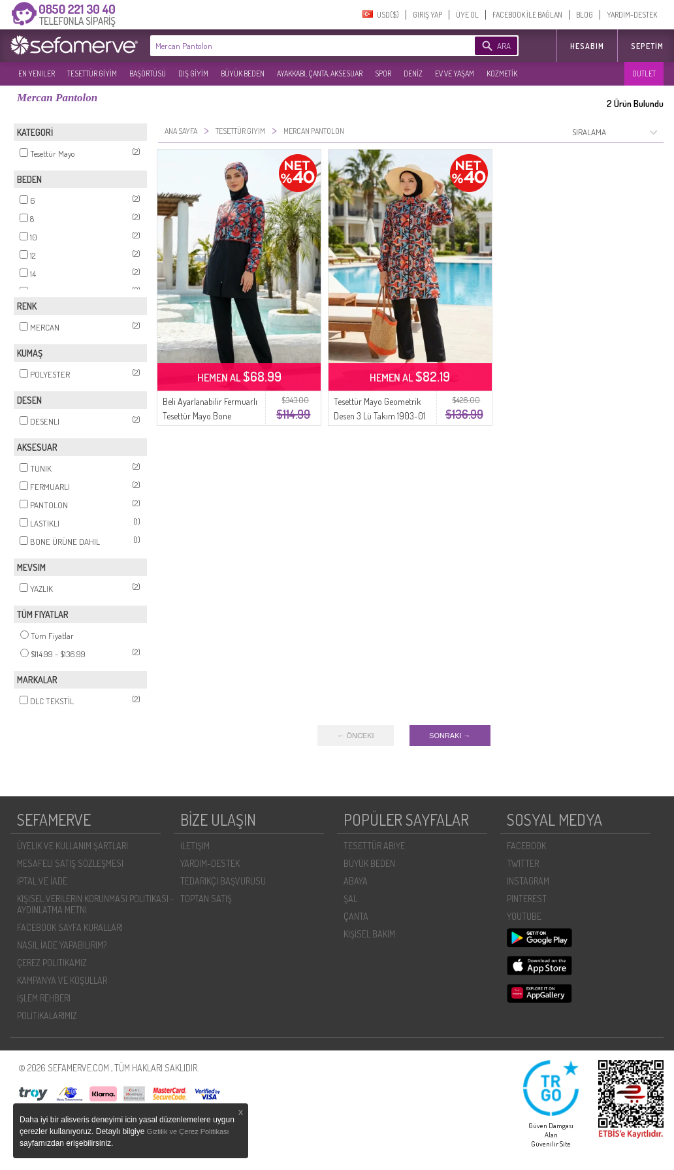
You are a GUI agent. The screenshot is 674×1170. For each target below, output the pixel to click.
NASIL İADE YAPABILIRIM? (61, 945)
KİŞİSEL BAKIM (369, 933)
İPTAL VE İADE (42, 880)
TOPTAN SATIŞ (206, 898)
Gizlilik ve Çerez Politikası (188, 1131)
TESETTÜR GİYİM (92, 73)
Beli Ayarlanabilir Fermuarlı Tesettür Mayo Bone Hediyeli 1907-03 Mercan (210, 416)
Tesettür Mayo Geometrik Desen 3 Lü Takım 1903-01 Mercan (379, 416)
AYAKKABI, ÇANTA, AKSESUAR (319, 73)
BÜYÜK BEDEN (243, 73)
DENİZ (413, 73)
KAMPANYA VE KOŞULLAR (62, 980)
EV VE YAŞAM (454, 73)
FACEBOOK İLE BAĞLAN (527, 15)
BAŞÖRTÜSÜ (147, 73)
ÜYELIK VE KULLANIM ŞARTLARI (72, 845)
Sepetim (647, 46)
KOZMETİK (502, 73)
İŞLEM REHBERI (44, 997)
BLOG (584, 15)
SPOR (383, 73)
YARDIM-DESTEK (632, 15)
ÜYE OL (467, 15)
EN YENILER (36, 73)
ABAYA (356, 880)
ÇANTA (356, 916)
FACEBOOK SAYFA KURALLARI (70, 927)
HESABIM (587, 46)
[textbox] (292, 45)
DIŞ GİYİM (193, 73)
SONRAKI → (450, 735)
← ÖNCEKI (355, 735)
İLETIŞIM (195, 845)
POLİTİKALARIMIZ (47, 1015)
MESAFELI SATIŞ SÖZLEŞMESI (70, 863)
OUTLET (644, 73)
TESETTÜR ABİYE (374, 845)
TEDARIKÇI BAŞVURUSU (223, 880)
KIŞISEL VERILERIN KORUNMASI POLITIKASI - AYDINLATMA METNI (95, 904)
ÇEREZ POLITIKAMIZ (52, 962)
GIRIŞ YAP (427, 15)
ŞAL (350, 898)
